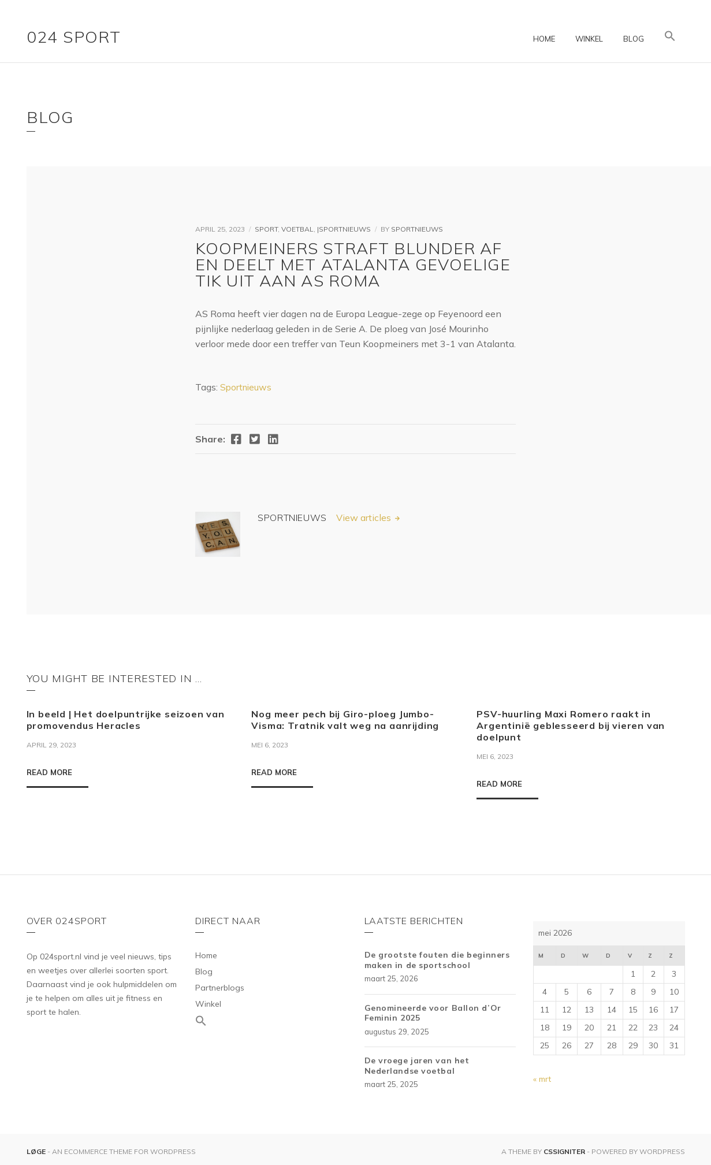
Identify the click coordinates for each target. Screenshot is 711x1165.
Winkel (589, 38)
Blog (633, 38)
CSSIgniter (564, 1151)
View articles (364, 517)
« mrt (542, 1079)
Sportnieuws (417, 229)
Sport (266, 229)
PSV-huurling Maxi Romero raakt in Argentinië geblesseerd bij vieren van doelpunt (571, 725)
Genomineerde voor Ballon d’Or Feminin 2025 (432, 1013)
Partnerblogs (219, 987)
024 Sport (74, 37)
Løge (37, 1151)
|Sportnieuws (344, 229)
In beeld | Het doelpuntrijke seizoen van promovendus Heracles (126, 719)
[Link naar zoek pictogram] (670, 36)
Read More (49, 772)
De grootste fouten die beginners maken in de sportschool (437, 960)
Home (544, 38)
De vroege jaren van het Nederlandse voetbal (417, 1065)
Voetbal (297, 229)
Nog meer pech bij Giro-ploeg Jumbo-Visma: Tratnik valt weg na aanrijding (345, 719)
